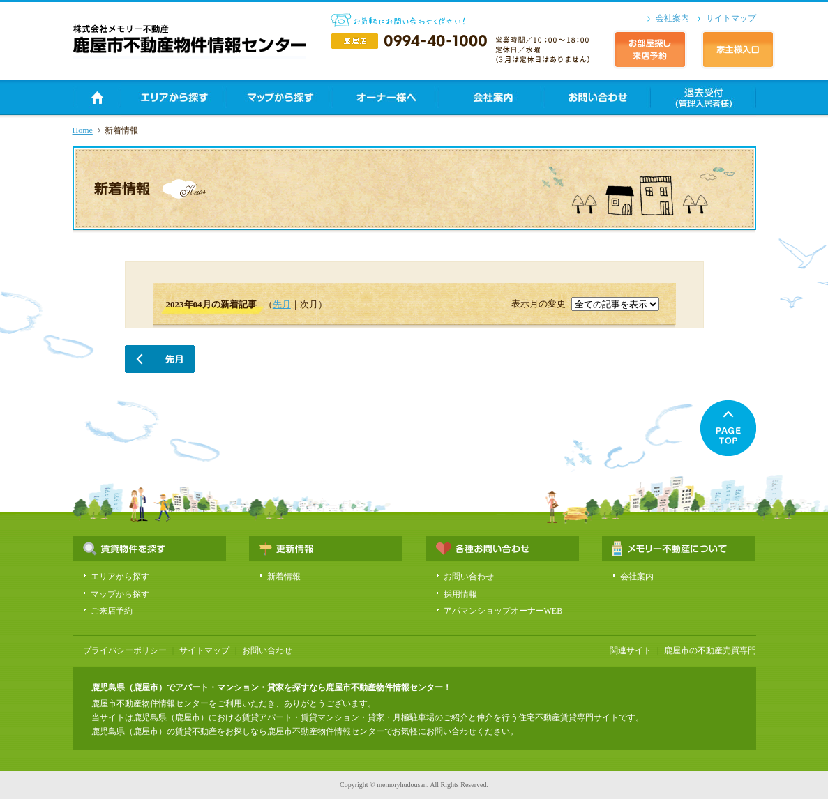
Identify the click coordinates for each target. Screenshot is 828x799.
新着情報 (284, 576)
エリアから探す (120, 576)
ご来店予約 (112, 611)
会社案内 (672, 18)
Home (83, 130)
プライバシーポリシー (125, 650)
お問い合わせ (469, 576)
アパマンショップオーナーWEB (503, 611)
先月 (282, 304)
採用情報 (460, 594)
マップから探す (120, 594)
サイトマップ (731, 18)
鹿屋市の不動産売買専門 (710, 650)
